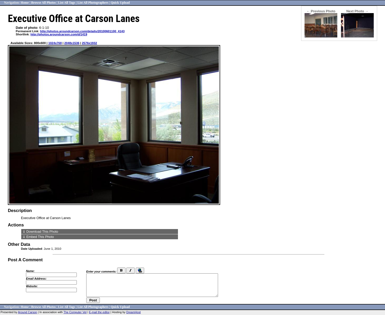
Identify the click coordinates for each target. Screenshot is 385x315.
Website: (32, 286)
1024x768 (55, 43)
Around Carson (27, 312)
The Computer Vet (74, 312)
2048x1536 (71, 43)
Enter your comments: (101, 271)
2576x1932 (89, 43)
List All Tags (66, 2)
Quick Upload (120, 2)
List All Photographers (92, 2)
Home (25, 2)
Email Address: (36, 278)
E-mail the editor (99, 312)
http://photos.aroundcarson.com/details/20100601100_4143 (82, 31)
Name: (30, 271)
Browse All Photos (43, 2)
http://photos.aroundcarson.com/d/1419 (58, 34)
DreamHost (133, 312)
